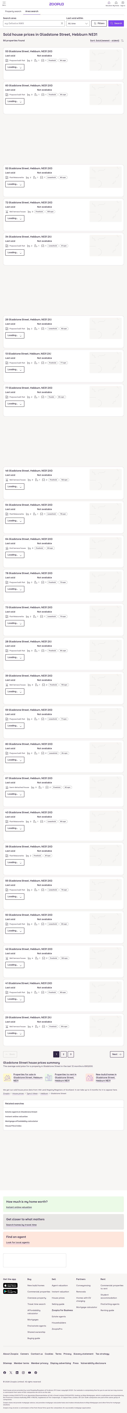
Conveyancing (83, 1285)
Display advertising (60, 1363)
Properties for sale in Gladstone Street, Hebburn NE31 (27, 1077)
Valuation (109, 3)
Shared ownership (36, 1332)
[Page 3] (71, 1054)
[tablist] (21, 11)
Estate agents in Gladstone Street (21, 1112)
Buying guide (33, 1338)
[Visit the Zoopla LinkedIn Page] (17, 1372)
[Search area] (34, 23)
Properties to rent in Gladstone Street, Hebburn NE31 (65, 1077)
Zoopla (6, 1093)
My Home (116, 3)
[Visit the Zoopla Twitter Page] (10, 1372)
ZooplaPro (57, 1329)
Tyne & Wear (32, 1093)
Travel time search (36, 1304)
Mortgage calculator (86, 1307)
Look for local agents (18, 1242)
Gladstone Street (58, 1093)
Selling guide (58, 1304)
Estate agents (59, 1316)
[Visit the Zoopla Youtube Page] (29, 1372)
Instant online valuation (16, 1116)
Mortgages (32, 1319)
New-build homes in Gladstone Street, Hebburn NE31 (106, 1077)
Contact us (37, 1354)
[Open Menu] (4, 4)
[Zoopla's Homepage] (56, 4)
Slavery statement (83, 1354)
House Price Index (13, 1126)
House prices (18, 1093)
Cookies (49, 1354)
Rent (103, 1279)
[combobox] (34, 22)
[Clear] (62, 23)
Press (76, 1363)
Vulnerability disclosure (93, 1363)
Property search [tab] (13, 11)
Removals (81, 1291)
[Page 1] (56, 1054)
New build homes (35, 1285)
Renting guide (107, 1310)
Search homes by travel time (21, 1225)
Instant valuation (60, 1291)
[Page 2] (63, 1054)
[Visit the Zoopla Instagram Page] (23, 1372)
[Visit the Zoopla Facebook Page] (4, 1372)
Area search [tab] (31, 11)
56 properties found (14, 40)
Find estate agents (36, 1326)
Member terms (21, 1363)
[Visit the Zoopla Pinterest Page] (35, 1372)
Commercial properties (38, 1291)
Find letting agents (110, 1304)
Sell (54, 1279)
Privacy (67, 1354)
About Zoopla (10, 1354)
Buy (29, 1279)
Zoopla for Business (62, 1310)
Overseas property (36, 1298)
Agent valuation (60, 1285)
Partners (80, 1279)
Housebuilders (59, 1322)
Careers (24, 1354)
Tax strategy (102, 1354)
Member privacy (39, 1363)
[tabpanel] (63, 21)
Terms (58, 1354)
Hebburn (44, 1093)
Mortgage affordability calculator (21, 1121)
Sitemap (7, 1363)
